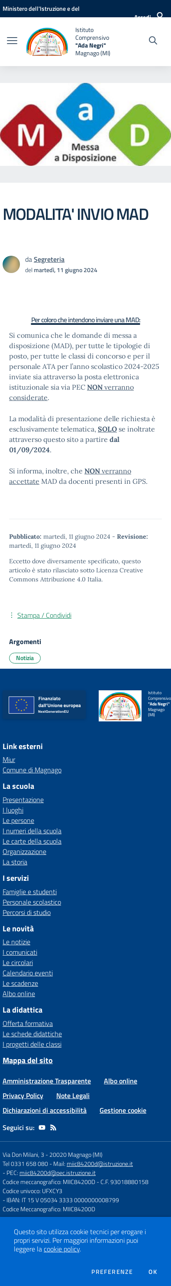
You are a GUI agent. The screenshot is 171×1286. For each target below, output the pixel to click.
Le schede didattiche (32, 1034)
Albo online (19, 993)
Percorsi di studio (27, 912)
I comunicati (20, 952)
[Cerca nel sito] (153, 41)
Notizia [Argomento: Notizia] (25, 657)
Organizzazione (24, 851)
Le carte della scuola (32, 841)
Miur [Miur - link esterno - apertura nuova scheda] (9, 759)
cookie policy (62, 1249)
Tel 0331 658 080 (25, 1163)
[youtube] (42, 1127)
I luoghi (13, 810)
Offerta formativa (28, 1023)
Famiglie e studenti (30, 891)
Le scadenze (20, 983)
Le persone (18, 820)
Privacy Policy (23, 1095)
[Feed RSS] (53, 1127)
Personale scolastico (32, 902)
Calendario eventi (28, 973)
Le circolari (18, 962)
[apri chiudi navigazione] (12, 41)
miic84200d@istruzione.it (100, 1163)
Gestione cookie (123, 1110)
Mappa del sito (28, 1060)
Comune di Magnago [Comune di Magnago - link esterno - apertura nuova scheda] (32, 770)
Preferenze (112, 1272)
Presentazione (23, 799)
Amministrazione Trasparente (47, 1081)
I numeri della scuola (32, 831)
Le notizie (16, 942)
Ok (152, 1272)
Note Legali (73, 1095)
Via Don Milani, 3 (23, 1154)
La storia (15, 862)
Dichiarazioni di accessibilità (45, 1110)
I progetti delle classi (32, 1044)
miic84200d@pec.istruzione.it (57, 1172)
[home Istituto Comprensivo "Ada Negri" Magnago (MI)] (68, 41)
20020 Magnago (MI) (76, 1154)
